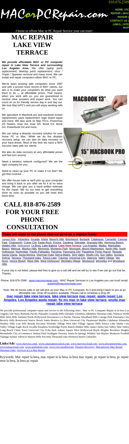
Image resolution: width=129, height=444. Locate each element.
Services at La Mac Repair (31, 350)
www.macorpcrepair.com (43, 280)
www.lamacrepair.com (12, 346)
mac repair (87, 296)
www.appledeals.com (36, 346)
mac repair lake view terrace (28, 296)
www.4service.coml (26, 343)
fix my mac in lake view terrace (83, 300)
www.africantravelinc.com (112, 343)
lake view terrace (65, 296)
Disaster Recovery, (85, 346)
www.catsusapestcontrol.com (54, 343)
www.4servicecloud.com (84, 343)
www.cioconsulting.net (61, 346)
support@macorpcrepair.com (64, 283)
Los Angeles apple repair (37, 300)
